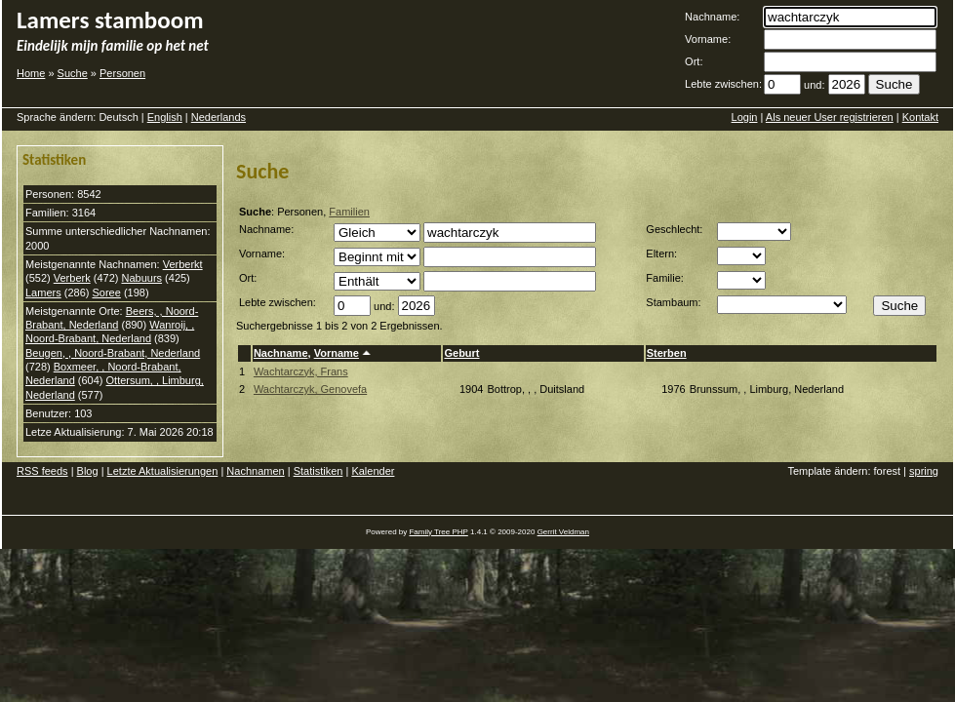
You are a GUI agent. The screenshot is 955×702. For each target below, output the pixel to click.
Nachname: (712, 16)
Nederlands (218, 117)
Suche (73, 73)
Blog (88, 471)
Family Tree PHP (438, 531)
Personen (122, 73)
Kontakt (920, 117)
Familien (349, 211)
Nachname (281, 353)
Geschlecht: (674, 229)
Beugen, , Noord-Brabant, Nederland (112, 353)
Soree (106, 292)
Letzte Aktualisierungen (163, 471)
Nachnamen (255, 471)
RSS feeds (42, 471)
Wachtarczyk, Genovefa (310, 389)
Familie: (665, 278)
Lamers (43, 292)
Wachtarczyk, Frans (301, 371)
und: (814, 85)
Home (31, 73)
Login (745, 117)
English (164, 117)
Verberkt (183, 264)
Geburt (461, 353)
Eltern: (661, 253)
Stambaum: (673, 302)
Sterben (667, 353)
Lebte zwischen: (723, 84)
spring (923, 471)
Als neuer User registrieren (830, 117)
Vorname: (708, 39)
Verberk (72, 278)
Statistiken (318, 471)
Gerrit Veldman (563, 531)
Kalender (372, 471)
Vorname (336, 353)
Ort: (693, 61)
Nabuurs (141, 278)
